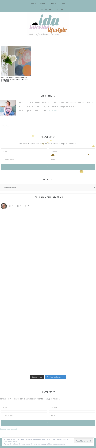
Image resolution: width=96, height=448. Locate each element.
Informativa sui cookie (57, 444)
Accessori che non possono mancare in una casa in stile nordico (14, 79)
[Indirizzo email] (24, 159)
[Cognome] (72, 151)
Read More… (54, 110)
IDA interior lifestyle (48, 23)
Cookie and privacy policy (9, 429)
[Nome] (24, 151)
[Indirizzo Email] (24, 415)
